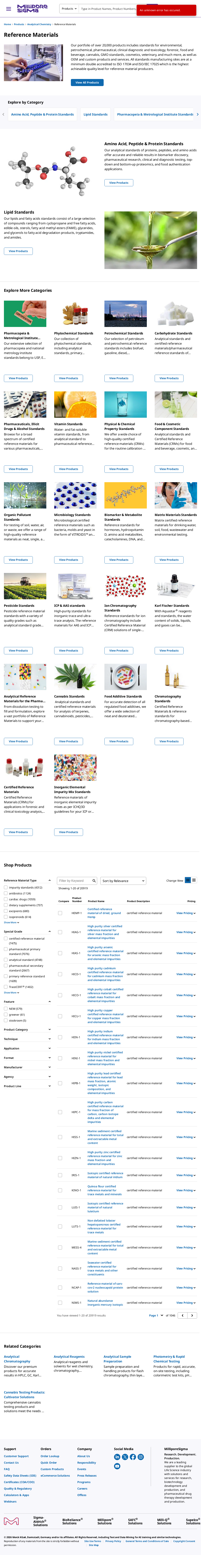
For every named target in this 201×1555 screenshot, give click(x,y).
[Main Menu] (8, 8)
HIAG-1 (76, 932)
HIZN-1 (76, 1158)
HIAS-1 (76, 953)
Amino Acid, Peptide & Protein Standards (42, 114)
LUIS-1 (76, 1207)
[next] (197, 114)
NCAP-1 (76, 1287)
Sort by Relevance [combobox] (115, 881)
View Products (18, 378)
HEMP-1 (77, 913)
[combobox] (108, 8)
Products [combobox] (67, 8)
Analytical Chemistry (39, 24)
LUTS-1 (76, 1226)
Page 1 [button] (156, 1315)
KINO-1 (76, 1190)
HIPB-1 (76, 1083)
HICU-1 (76, 1016)
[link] (20, 1456)
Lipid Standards (96, 114)
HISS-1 (76, 1137)
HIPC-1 (76, 1112)
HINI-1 (76, 1058)
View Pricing (186, 913)
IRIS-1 (75, 1175)
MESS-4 (76, 1247)
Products (19, 24)
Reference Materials (65, 24)
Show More (11, 922)
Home (7, 24)
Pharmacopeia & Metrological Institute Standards (155, 114)
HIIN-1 (76, 1037)
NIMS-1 (76, 1302)
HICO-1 (76, 995)
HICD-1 (76, 974)
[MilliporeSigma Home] (32, 8)
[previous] (3, 114)
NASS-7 (76, 1268)
